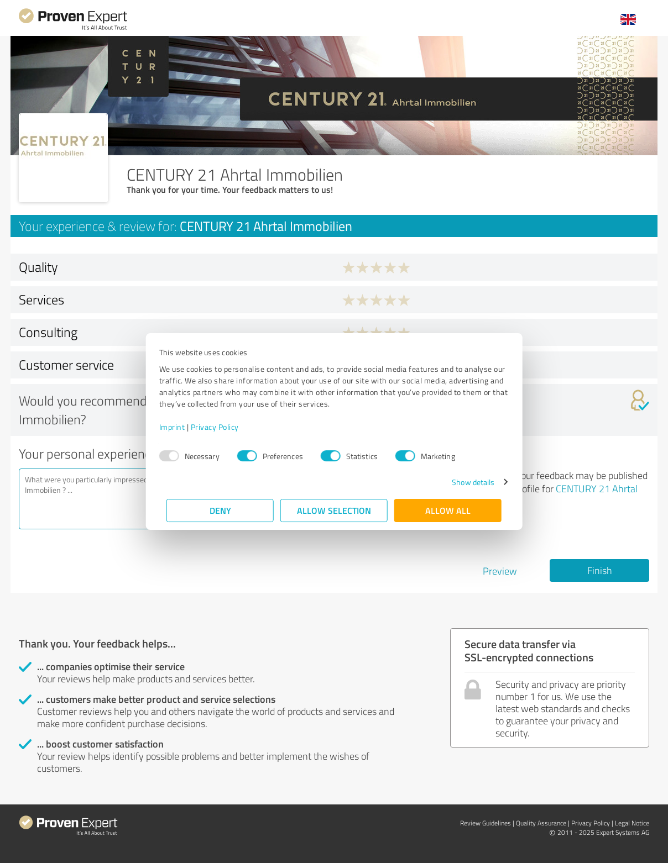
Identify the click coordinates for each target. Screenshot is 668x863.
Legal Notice (632, 823)
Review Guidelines (485, 823)
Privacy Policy (222, 427)
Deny (220, 510)
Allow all (448, 510)
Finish (599, 570)
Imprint (179, 427)
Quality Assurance (541, 823)
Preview (500, 571)
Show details (466, 482)
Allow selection (334, 510)
